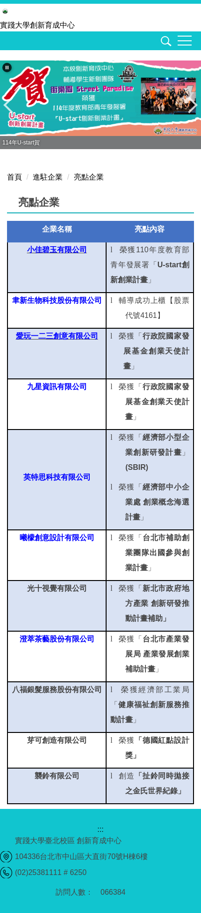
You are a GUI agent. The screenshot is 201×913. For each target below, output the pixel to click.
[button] (165, 42)
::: (100, 829)
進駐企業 (48, 177)
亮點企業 (89, 177)
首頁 (14, 177)
